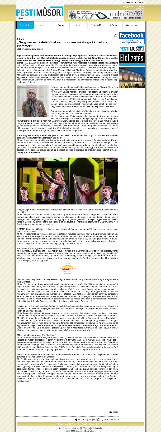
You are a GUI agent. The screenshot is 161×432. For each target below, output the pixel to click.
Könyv (92, 424)
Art (79, 424)
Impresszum (128, 2)
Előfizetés (139, 2)
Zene (73, 424)
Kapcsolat (63, 428)
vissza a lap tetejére (85, 419)
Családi (85, 424)
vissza (113, 412)
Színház (60, 424)
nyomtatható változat (108, 419)
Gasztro (100, 424)
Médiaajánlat (96, 428)
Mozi (68, 424)
